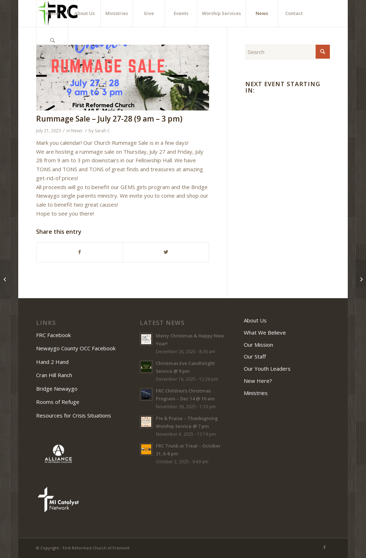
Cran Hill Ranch (54, 375)
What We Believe (265, 332)
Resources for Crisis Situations (73, 415)
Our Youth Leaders (267, 368)
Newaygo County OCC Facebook (76, 348)
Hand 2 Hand (52, 361)
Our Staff (255, 356)
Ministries (256, 392)
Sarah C (102, 131)
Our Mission (258, 344)
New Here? (258, 380)
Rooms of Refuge (57, 401)
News (76, 131)
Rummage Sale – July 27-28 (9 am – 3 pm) (109, 119)
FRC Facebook (54, 335)
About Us (255, 320)
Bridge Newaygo (57, 388)
